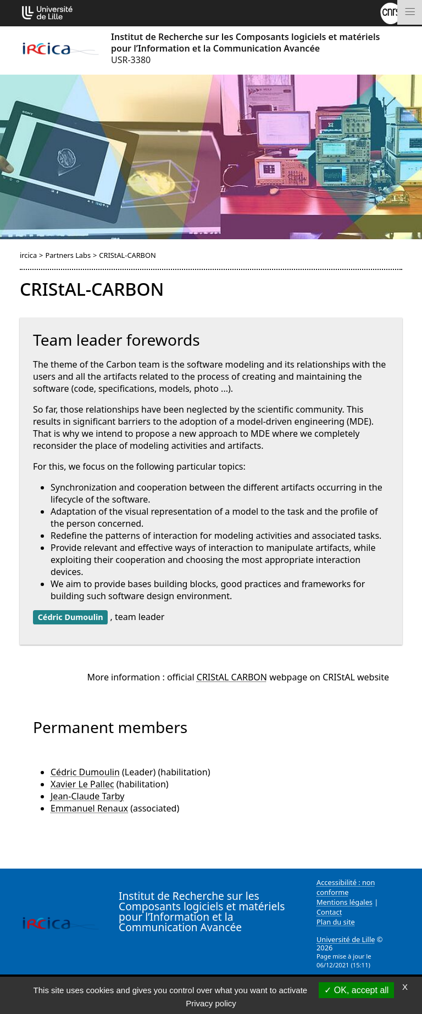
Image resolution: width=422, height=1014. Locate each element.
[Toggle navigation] (409, 12)
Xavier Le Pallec (82, 784)
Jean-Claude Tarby (87, 796)
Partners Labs (68, 255)
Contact (329, 912)
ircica (28, 255)
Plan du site (335, 922)
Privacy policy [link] (211, 1003)
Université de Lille (345, 939)
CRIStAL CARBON (232, 677)
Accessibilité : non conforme (345, 887)
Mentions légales (344, 902)
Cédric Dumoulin (85, 772)
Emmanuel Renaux (89, 808)
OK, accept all (356, 990)
